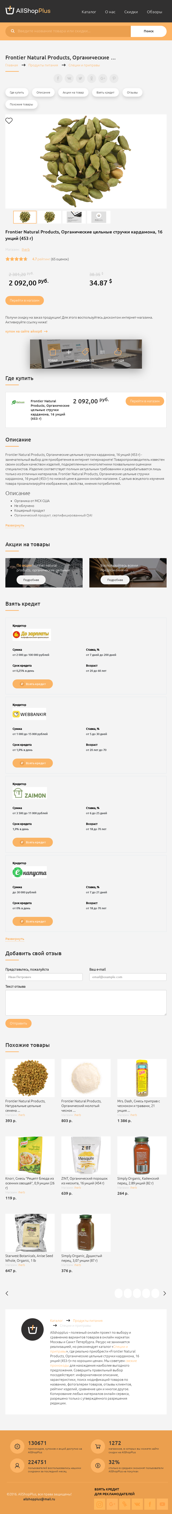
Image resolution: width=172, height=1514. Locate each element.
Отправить (18, 1023)
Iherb (26, 249)
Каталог (89, 11)
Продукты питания (43, 65)
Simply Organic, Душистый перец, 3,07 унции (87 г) (81, 1258)
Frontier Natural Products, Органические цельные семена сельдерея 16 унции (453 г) (155, 1293)
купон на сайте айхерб (23, 331)
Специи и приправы (84, 65)
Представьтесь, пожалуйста (27, 969)
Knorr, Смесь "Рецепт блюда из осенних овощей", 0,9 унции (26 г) (29, 1183)
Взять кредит (33, 684)
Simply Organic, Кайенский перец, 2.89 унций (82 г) (138, 1181)
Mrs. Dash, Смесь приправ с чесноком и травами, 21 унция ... (138, 1105)
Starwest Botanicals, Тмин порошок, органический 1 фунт (146, 1293)
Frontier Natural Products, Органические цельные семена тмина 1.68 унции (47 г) (137, 1293)
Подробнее (31, 579)
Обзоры (154, 11)
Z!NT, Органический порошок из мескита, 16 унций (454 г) (84, 1181)
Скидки (131, 11)
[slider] (16, 259)
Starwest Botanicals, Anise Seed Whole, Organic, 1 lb (29, 1258)
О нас (110, 11)
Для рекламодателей (115, 1494)
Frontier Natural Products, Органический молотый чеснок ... (81, 1105)
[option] (25, 217)
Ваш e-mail (97, 969)
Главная (11, 65)
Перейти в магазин (24, 300)
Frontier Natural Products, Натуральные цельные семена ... (25, 1105)
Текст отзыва (15, 986)
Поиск (149, 31)
